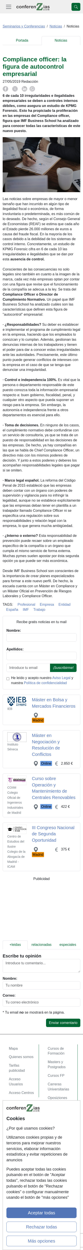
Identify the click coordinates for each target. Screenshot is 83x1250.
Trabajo (39, 609)
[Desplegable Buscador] (75, 7)
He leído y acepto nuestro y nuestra (42, 680)
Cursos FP (56, 1075)
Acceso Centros (21, 1093)
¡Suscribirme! (63, 668)
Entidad (64, 604)
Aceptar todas (41, 1212)
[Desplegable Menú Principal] (9, 7)
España (12, 609)
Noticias (61, 40)
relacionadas (41, 944)
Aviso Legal (61, 678)
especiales (68, 944)
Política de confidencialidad (45, 683)
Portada (22, 40)
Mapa (13, 1048)
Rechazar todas (41, 1226)
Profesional (26, 604)
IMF (26, 609)
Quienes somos (21, 1057)
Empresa (47, 604)
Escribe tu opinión (22, 956)
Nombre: (10, 978)
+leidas (15, 944)
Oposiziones (57, 1098)
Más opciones (41, 1241)
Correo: (9, 995)
